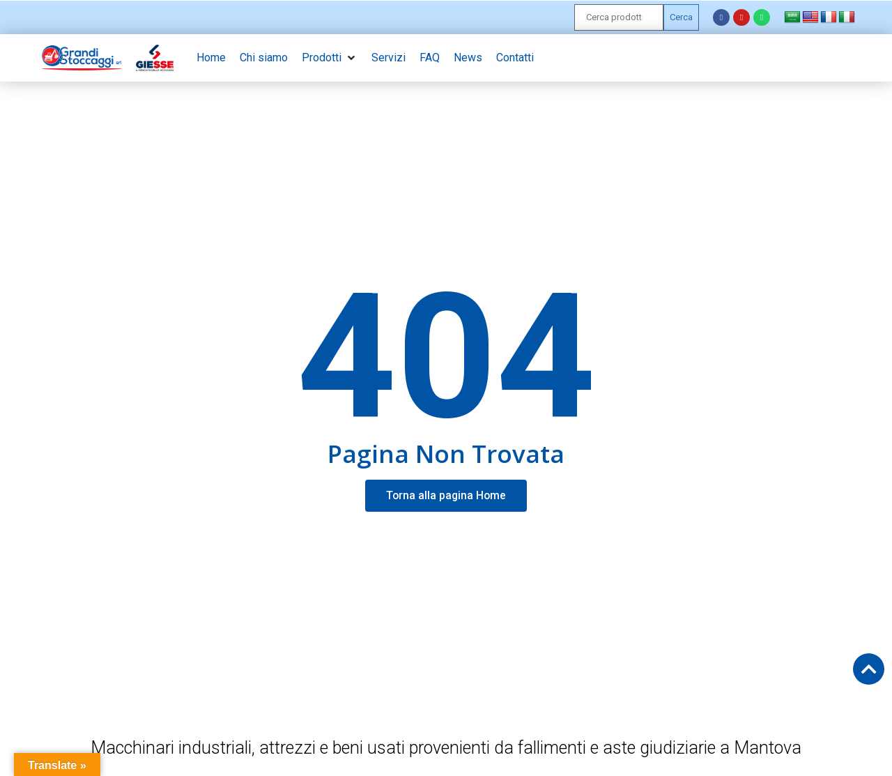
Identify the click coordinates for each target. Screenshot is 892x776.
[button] (329, 58)
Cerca (681, 17)
